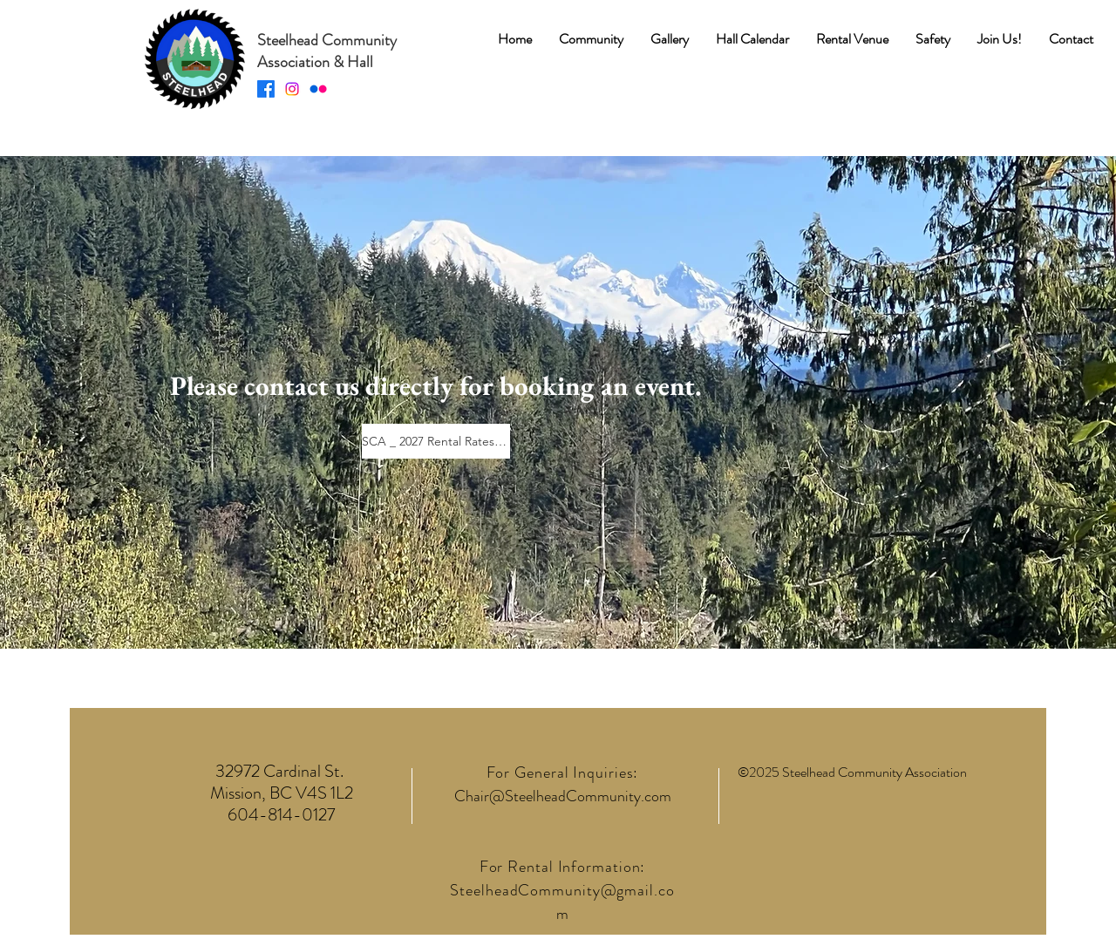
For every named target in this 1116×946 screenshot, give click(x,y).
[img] (194, 109)
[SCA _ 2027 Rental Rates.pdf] (436, 441)
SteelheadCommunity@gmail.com (562, 902)
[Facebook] (266, 89)
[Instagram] (292, 89)
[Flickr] (318, 89)
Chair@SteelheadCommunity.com (562, 796)
